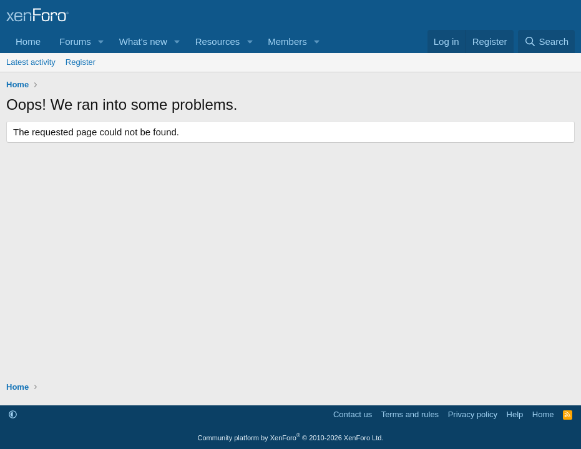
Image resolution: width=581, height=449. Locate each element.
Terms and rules (410, 414)
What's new (143, 41)
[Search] (546, 41)
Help (515, 414)
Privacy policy (472, 414)
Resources (217, 41)
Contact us (352, 414)
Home (28, 41)
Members (287, 41)
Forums (75, 41)
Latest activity (31, 62)
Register (80, 62)
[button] (101, 41)
